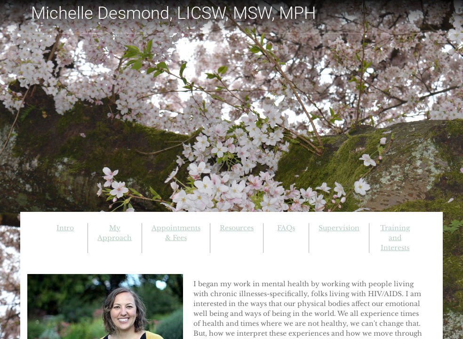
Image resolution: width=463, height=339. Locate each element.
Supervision (339, 228)
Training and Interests (395, 238)
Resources (237, 228)
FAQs (286, 228)
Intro (65, 228)
